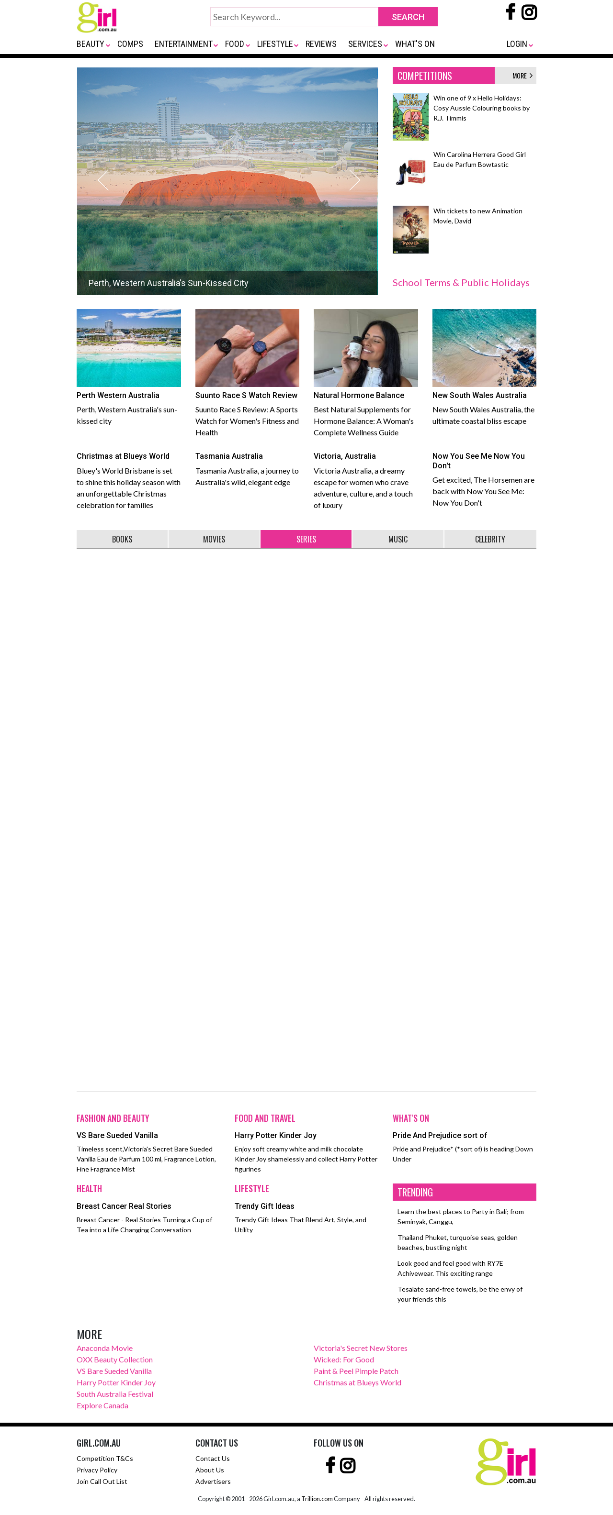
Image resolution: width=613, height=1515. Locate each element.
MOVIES (214, 539)
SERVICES (365, 44)
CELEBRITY (490, 539)
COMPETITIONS (424, 75)
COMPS (130, 44)
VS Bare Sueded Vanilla (117, 1135)
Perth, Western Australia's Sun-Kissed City (169, 287)
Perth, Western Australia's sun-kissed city (129, 367)
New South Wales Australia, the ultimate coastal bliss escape (484, 367)
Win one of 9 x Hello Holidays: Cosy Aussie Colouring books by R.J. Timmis (481, 108)
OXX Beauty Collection (115, 1359)
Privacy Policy (97, 1470)
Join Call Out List (102, 1481)
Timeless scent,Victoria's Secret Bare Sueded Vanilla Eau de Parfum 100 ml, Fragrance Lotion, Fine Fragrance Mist (146, 1159)
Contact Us (212, 1458)
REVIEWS (321, 44)
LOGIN (517, 44)
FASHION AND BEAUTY (113, 1118)
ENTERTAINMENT (184, 44)
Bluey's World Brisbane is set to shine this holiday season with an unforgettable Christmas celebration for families (129, 478)
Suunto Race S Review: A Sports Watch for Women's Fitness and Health (247, 373)
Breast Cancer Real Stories (124, 1206)
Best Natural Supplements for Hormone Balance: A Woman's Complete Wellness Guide (366, 373)
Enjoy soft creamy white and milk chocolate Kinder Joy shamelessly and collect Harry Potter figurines (306, 1159)
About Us (209, 1470)
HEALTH (89, 1188)
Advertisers (213, 1481)
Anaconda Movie (105, 1347)
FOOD (234, 44)
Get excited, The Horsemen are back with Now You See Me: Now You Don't (484, 477)
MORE (522, 75)
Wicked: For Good (344, 1359)
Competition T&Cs (105, 1458)
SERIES (306, 539)
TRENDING (415, 1192)
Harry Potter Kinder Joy (276, 1135)
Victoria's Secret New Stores (361, 1347)
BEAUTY (90, 44)
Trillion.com (317, 1499)
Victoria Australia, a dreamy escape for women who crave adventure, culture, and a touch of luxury (366, 478)
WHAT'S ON (415, 44)
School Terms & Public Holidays (461, 282)
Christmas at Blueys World (357, 1382)
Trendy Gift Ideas (265, 1206)
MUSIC (398, 539)
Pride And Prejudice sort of (440, 1135)
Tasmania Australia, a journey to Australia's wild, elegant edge (247, 467)
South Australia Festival (115, 1393)
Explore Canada (102, 1405)
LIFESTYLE (275, 44)
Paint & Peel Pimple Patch (356, 1370)
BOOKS (122, 539)
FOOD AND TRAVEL (265, 1118)
